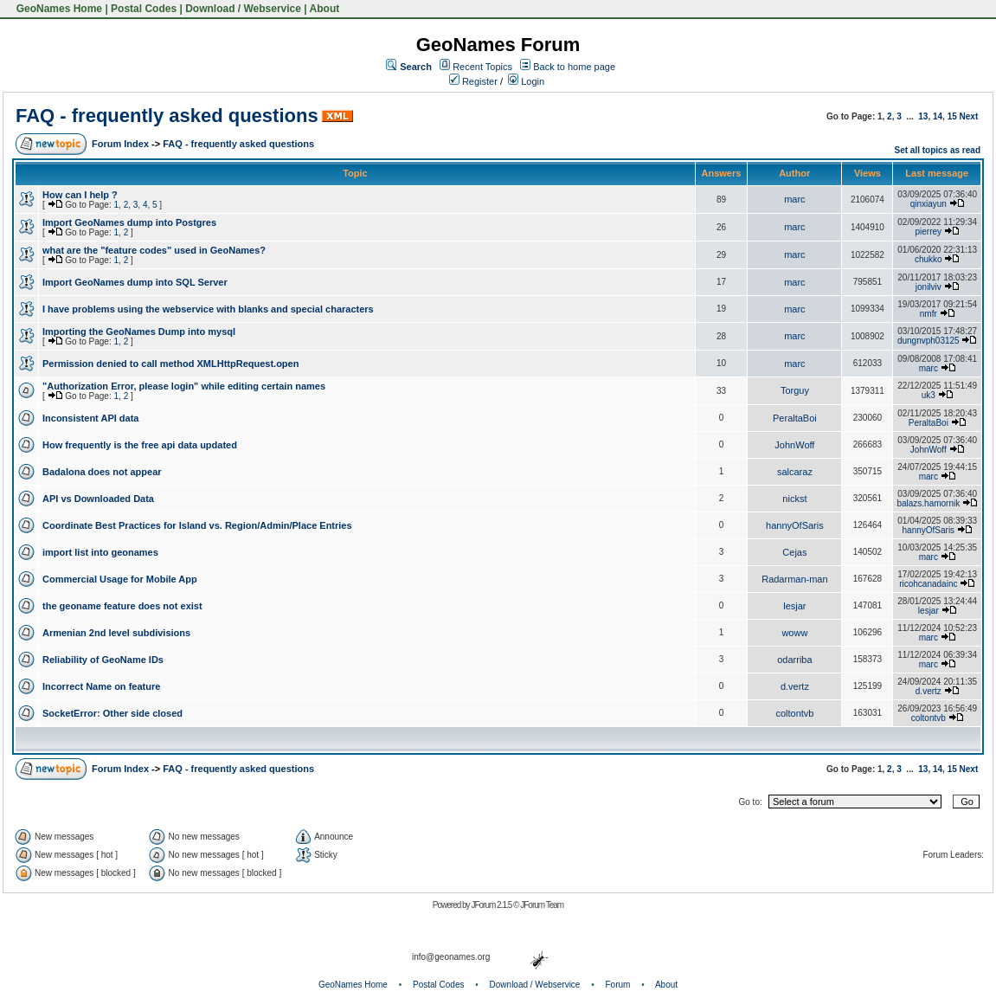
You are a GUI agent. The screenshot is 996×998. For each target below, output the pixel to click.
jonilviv (928, 287)
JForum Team (541, 905)
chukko (928, 259)
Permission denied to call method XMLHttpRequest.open (170, 363)
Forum (618, 984)
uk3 (928, 395)
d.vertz (795, 686)
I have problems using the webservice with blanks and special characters (208, 309)
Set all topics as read (938, 150)
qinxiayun (928, 204)
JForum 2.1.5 (492, 905)
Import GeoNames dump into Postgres (129, 222)
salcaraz (795, 472)
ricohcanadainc (928, 584)
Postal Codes (144, 9)
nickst (794, 498)
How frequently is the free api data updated (139, 445)
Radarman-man (794, 579)
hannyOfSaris (795, 525)
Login (526, 81)
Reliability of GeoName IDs (103, 659)
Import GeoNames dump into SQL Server (135, 282)
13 (923, 116)
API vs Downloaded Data (98, 498)
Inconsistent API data (90, 418)
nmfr (928, 314)
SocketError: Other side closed (112, 713)
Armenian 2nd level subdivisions (116, 633)
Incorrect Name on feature (101, 686)
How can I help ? (80, 195)
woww (794, 633)
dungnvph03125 (928, 340)
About (325, 9)
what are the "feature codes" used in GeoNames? (154, 250)
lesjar (794, 606)
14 (937, 116)
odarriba (794, 659)
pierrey (929, 231)
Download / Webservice (243, 9)
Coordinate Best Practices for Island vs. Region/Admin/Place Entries (197, 525)
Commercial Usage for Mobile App (119, 579)
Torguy (795, 390)
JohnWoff (794, 445)
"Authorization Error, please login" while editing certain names (183, 386)
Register (473, 81)
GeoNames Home (57, 9)
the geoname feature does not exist (122, 606)
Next (969, 116)
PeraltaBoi (795, 418)
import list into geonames (100, 552)
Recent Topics (482, 66)
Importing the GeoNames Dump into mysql (138, 331)
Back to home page (574, 66)
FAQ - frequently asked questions (167, 115)
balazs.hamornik (928, 503)
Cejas (794, 552)
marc (794, 199)
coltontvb (794, 713)
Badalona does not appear (102, 472)
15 (952, 116)
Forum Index (120, 143)
